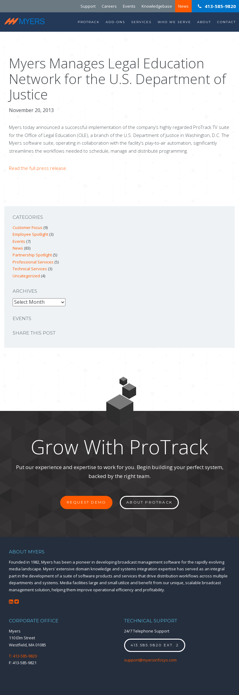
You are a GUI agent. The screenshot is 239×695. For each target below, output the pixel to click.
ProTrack (89, 22)
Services (141, 22)
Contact (226, 22)
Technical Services (30, 268)
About (204, 22)
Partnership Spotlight (32, 255)
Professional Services (33, 262)
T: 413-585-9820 (23, 656)
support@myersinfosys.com (150, 660)
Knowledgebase (157, 6)
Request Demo (86, 502)
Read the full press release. (38, 168)
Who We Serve (174, 22)
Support (88, 6)
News (183, 6)
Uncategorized (26, 276)
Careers (109, 6)
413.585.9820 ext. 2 (155, 645)
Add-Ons (115, 22)
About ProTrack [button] (149, 502)
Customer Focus (27, 227)
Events (129, 6)
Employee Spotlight (30, 234)
